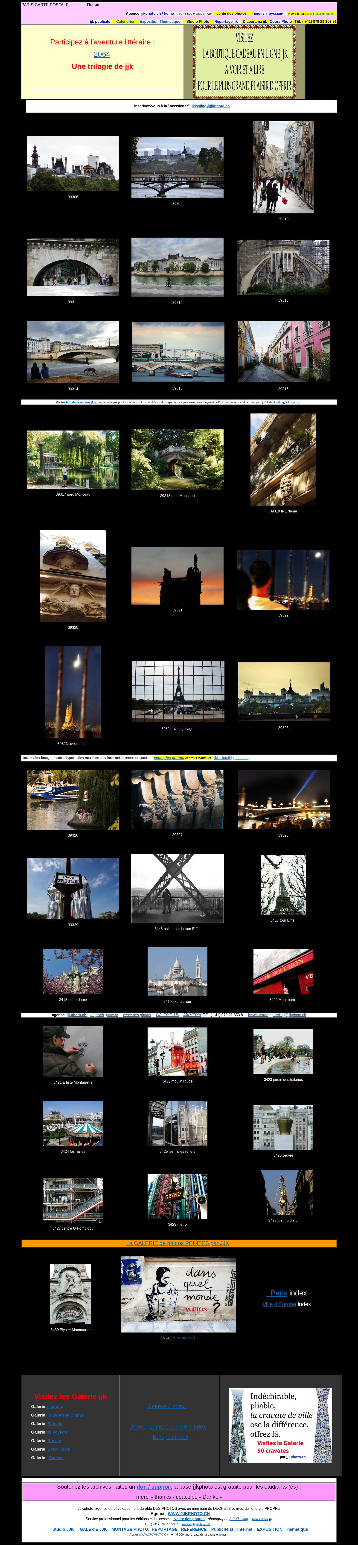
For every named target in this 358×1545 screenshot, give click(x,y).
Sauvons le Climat (65, 1415)
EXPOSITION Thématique (282, 1529)
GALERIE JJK (167, 1015)
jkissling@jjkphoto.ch (321, 13)
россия (112, 1015)
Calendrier (126, 21)
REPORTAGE (165, 1529)
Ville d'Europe (279, 1304)
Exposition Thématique (160, 21)
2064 (102, 54)
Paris (276, 1293)
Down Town (58, 1449)
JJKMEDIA (192, 1015)
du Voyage (56, 1432)
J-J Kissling (239, 1519)
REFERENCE (194, 1529)
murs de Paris (183, 1338)
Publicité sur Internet (232, 1529)
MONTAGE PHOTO (129, 1529)
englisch (97, 1015)
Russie (54, 1440)
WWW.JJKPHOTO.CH (189, 1513)
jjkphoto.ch (76, 1015)
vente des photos (137, 1015)
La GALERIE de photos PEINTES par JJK (177, 1243)
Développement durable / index (168, 1426)
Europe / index (170, 1437)
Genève (56, 1457)
